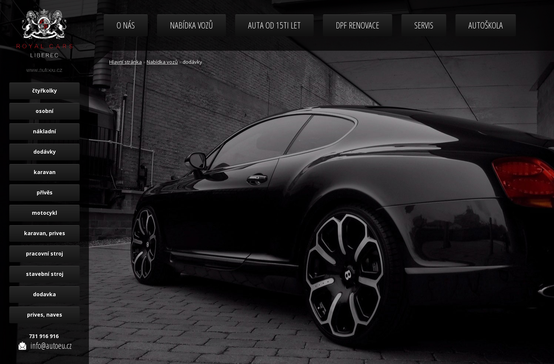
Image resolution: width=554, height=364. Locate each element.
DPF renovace (357, 25)
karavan (45, 172)
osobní (44, 110)
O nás (126, 25)
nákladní (44, 131)
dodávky (44, 151)
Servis (423, 25)
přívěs (45, 192)
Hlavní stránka (125, 62)
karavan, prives (44, 233)
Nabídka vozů (191, 25)
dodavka (44, 294)
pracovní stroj (44, 253)
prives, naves (44, 314)
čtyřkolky (44, 90)
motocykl (44, 212)
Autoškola (485, 25)
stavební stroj (44, 273)
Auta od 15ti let (274, 25)
